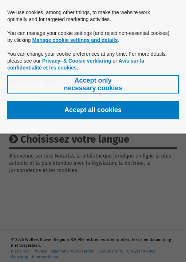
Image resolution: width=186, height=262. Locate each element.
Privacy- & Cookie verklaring (76, 61)
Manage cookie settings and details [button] (75, 40)
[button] (93, 84)
